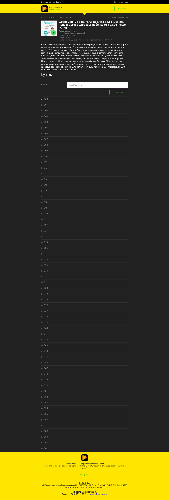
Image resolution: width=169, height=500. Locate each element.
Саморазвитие (63, 17)
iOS (53, 10)
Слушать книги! (47, 17)
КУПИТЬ (119, 92)
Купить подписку (121, 2)
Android (58, 10)
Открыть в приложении (118, 18)
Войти (58, 2)
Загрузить (121, 8)
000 (46, 99)
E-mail (44, 84)
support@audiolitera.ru (98, 494)
